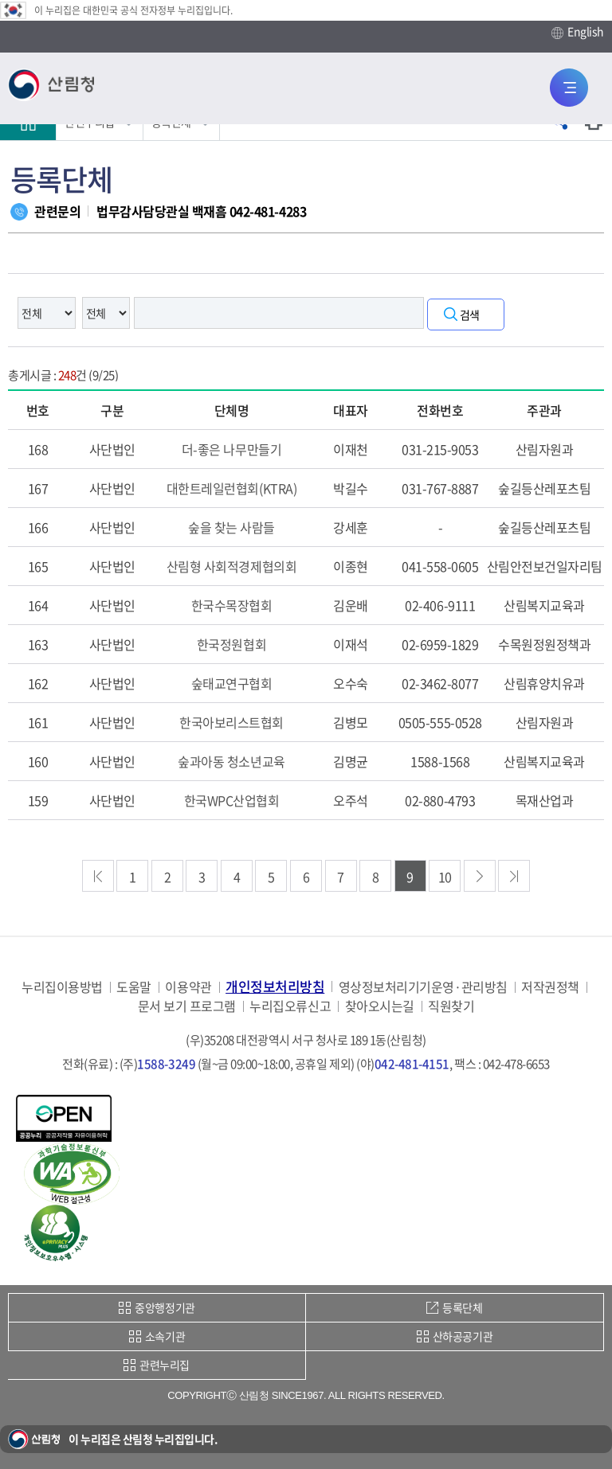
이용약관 (188, 987)
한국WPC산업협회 (232, 800)
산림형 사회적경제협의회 (231, 566)
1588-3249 (166, 1063)
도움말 (133, 987)
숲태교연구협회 (232, 683)
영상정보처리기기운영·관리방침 (423, 987)
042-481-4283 (268, 211)
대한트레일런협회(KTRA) (231, 488)
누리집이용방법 (62, 987)
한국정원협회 (231, 644)
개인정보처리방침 (275, 986)
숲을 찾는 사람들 (231, 527)
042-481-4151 (412, 1063)
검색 (470, 314)
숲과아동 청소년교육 (231, 761)
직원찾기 (451, 1006)
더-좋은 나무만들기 (231, 449)
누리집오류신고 (290, 1006)
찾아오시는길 (379, 1006)
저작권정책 (550, 987)
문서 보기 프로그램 (187, 1006)
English (577, 32)
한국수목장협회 (232, 605)
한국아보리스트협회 (231, 722)
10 (445, 876)
